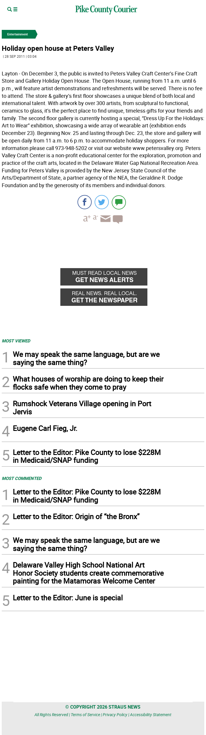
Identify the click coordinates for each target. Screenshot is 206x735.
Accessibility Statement (150, 714)
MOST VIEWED (16, 341)
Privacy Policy (115, 714)
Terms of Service (85, 714)
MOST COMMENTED (21, 478)
